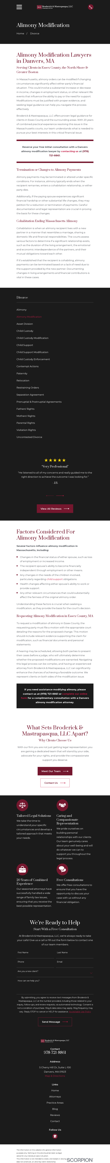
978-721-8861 (55, 1052)
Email (59, 962)
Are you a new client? (28, 971)
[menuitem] (55, 309)
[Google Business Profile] (55, 1136)
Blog (55, 1109)
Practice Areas (55, 1102)
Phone (21, 962)
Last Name (62, 952)
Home (55, 1090)
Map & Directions (55, 1076)
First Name (23, 952)
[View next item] (60, 496)
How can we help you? (29, 981)
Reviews (55, 1115)
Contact (55, 1121)
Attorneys (55, 1096)
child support (55, 579)
